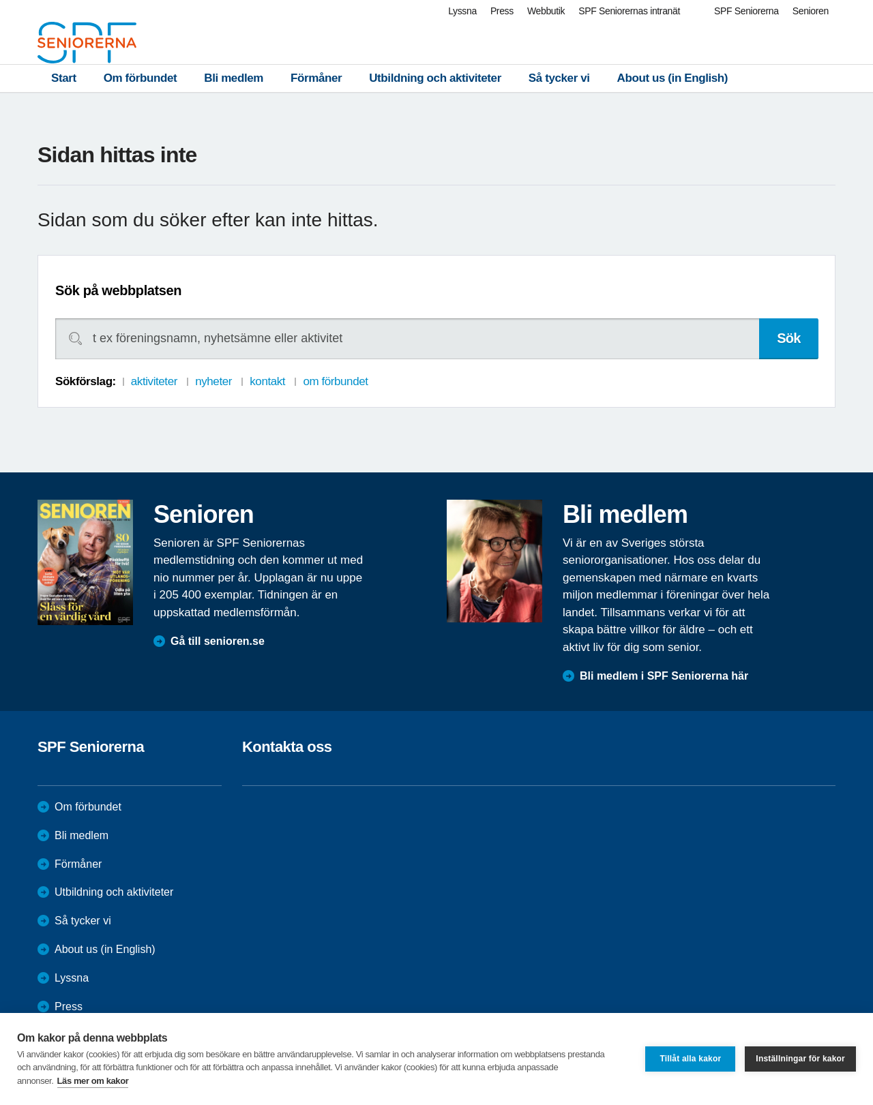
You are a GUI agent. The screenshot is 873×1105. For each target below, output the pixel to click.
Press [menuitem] (502, 10)
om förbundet (335, 381)
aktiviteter (154, 381)
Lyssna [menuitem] (462, 10)
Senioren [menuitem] (811, 10)
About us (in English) (672, 78)
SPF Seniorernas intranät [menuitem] (629, 10)
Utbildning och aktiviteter (435, 78)
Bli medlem (233, 78)
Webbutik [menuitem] (546, 10)
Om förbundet (140, 78)
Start (63, 78)
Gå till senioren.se (218, 641)
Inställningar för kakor (800, 1058)
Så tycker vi (559, 78)
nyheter (213, 381)
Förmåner (316, 78)
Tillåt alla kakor (690, 1058)
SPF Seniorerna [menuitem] (746, 10)
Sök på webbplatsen (118, 290)
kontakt (267, 381)
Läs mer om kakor (93, 1081)
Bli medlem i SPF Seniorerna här (664, 676)
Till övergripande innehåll (0, 0)
